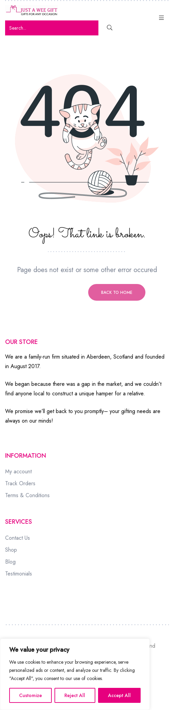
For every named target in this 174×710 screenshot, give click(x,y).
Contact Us (17, 538)
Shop (11, 550)
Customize (30, 695)
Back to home (116, 292)
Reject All (74, 695)
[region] (75, 674)
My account (18, 471)
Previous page (57, 292)
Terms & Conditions (27, 495)
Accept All (119, 695)
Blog (10, 562)
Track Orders (20, 483)
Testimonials (18, 574)
